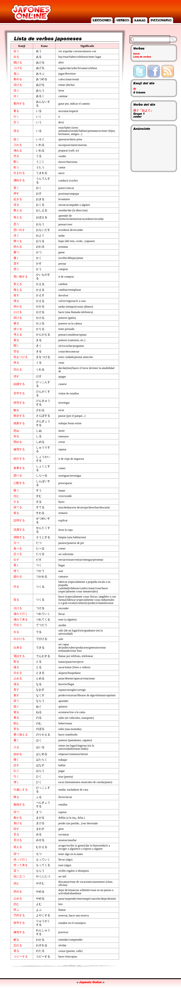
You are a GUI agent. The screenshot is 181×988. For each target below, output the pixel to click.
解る (16, 939)
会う (16, 51)
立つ (16, 542)
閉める (18, 441)
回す (16, 828)
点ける (18, 608)
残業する (19, 423)
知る (16, 436)
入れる (18, 144)
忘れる (18, 945)
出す (16, 559)
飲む (16, 723)
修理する (19, 449)
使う (16, 570)
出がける (19, 638)
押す (16, 193)
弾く (16, 782)
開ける (18, 62)
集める (18, 79)
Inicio (136, 54)
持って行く (21, 859)
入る (16, 747)
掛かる (18, 306)
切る (16, 351)
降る (16, 797)
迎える (18, 846)
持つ (16, 853)
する (16, 501)
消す (16, 376)
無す (16, 695)
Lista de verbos (142, 57)
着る (16, 340)
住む (16, 496)
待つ (16, 811)
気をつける (21, 357)
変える (18, 284)
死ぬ (16, 430)
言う (16, 122)
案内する (19, 103)
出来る (18, 647)
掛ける (18, 317)
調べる (18, 475)
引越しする (21, 789)
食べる (18, 548)
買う (16, 269)
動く (16, 161)
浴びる (18, 84)
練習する (19, 932)
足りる (18, 553)
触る (16, 410)
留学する (19, 922)
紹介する (19, 458)
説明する (19, 520)
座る (16, 512)
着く (16, 565)
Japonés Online (90, 982)
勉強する (19, 804)
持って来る (21, 865)
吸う (16, 490)
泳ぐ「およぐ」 (143, 110)
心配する (19, 482)
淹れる (18, 150)
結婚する (19, 384)
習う (16, 700)
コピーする (21, 956)
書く (16, 257)
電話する (19, 656)
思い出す (19, 229)
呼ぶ (16, 909)
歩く (16, 95)
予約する (19, 915)
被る (16, 323)
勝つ (16, 252)
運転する (19, 180)
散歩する (19, 415)
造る (16, 599)
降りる (18, 241)
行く (16, 116)
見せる (18, 840)
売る (16, 156)
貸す (16, 263)
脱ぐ (16, 706)
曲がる (18, 817)
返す (16, 295)
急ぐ (16, 139)
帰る (16, 300)
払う (16, 770)
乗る (16, 717)
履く (16, 740)
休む (16, 883)
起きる (18, 199)
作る (16, 586)
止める (18, 678)
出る (16, 631)
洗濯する (19, 529)
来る (16, 362)
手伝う (18, 624)
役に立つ (19, 876)
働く (16, 759)
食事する (19, 467)
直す (16, 689)
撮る (16, 667)
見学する (19, 393)
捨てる (18, 507)
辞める (18, 891)
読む (16, 904)
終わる (18, 246)
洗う (16, 90)
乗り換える (21, 734)
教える (18, 210)
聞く (16, 345)
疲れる (18, 576)
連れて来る (21, 619)
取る (16, 661)
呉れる (18, 369)
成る (16, 684)
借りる (18, 328)
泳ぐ (16, 235)
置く (16, 187)
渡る (16, 950)
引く (16, 776)
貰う (16, 870)
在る (16, 56)
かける (18, 312)
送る (16, 204)
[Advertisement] (151, 150)
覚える (18, 217)
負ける (18, 823)
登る (16, 728)
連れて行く (21, 613)
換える (18, 289)
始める (18, 754)
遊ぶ (16, 73)
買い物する (21, 276)
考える (18, 334)
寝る (16, 712)
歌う (16, 167)
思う (16, 224)
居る (16, 130)
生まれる (19, 172)
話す (16, 765)
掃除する (19, 537)
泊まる (18, 672)
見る (16, 834)
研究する (19, 402)
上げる (18, 67)
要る (16, 110)
